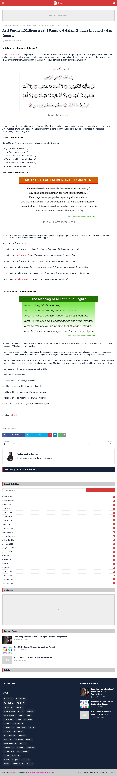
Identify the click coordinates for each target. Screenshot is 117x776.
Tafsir (7, 764)
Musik (29, 739)
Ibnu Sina (21, 727)
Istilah (7, 731)
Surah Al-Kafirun (12, 55)
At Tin (20, 711)
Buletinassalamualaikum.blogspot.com (40, 773)
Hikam (6, 723)
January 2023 (59, 579)
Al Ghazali (9, 703)
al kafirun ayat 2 (22, 255)
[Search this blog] (44, 490)
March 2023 (59, 571)
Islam (31, 727)
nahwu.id (14, 415)
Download (8, 719)
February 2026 (59, 497)
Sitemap (78, 773)
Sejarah (30, 748)
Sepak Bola (9, 752)
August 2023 (59, 552)
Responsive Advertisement (58, 15)
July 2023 (59, 556)
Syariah (26, 760)
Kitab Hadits (9, 735)
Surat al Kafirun (13, 25)
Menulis (7, 739)
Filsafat (28, 719)
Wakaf (30, 764)
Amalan (19, 707)
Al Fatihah (20, 699)
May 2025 (59, 508)
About (86, 773)
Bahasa (30, 711)
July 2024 (59, 524)
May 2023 (59, 564)
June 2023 (59, 560)
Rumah (20, 748)
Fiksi (19, 719)
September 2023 (59, 548)
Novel (23, 744)
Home (4, 25)
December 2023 (59, 536)
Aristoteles (9, 711)
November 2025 (59, 501)
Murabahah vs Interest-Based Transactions (33, 657)
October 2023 (59, 544)
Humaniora (18, 723)
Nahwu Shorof (10, 744)
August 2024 (59, 520)
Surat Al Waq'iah (11, 760)
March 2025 (59, 512)
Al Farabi (8, 699)
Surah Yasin (22, 752)
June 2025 (59, 505)
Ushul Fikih (18, 764)
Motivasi (19, 739)
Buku (21, 715)
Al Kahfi (21, 703)
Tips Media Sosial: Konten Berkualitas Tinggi (34, 647)
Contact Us (94, 773)
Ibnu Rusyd (9, 727)
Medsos (22, 735)
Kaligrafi (18, 731)
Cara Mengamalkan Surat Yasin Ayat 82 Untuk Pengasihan (40, 637)
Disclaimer (103, 773)
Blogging (13, 773)
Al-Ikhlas (8, 707)
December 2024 (59, 516)
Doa (28, 715)
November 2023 (59, 540)
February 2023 (59, 575)
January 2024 (59, 532)
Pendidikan (9, 748)
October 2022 (59, 583)
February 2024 (59, 528)
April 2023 (59, 568)
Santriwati (7, 41)
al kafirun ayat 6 (22, 279)
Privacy (112, 773)
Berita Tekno (10, 715)
